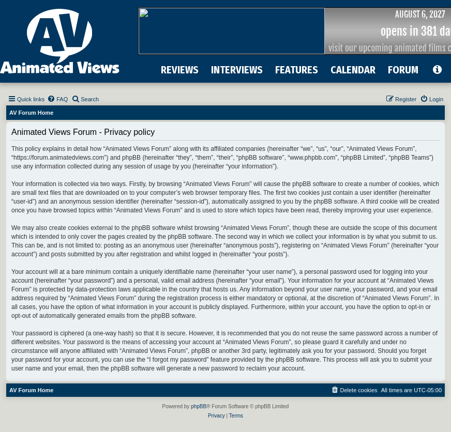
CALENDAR (352, 70)
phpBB (198, 406)
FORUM (403, 70)
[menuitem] (57, 99)
